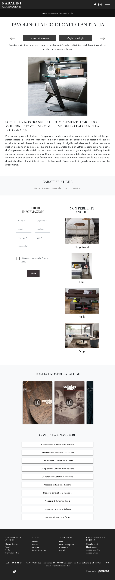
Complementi (52, 13)
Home (44, 13)
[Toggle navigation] (107, 5)
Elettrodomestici (12, 552)
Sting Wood (82, 247)
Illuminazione (91, 547)
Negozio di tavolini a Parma (57, 516)
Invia (33, 273)
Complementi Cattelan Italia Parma (57, 476)
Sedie (7, 549)
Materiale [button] (56, 188)
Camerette (63, 547)
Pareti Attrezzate (39, 550)
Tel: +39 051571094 (100, 562)
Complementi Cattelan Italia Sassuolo (58, 452)
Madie (35, 544)
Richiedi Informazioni (39, 38)
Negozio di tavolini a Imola (57, 500)
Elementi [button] (46, 188)
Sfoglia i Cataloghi (75, 38)
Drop (82, 351)
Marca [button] (37, 188)
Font (81, 282)
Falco (71, 13)
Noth (82, 316)
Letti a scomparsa (66, 544)
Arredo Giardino (93, 549)
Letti (61, 541)
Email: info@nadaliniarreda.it (58, 565)
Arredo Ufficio (92, 552)
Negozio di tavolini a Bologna (57, 508)
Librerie (35, 547)
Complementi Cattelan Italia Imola (57, 460)
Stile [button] (65, 188)
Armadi (62, 550)
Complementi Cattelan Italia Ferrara (57, 444)
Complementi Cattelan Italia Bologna (57, 468)
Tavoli (7, 547)
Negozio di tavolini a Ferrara (57, 484)
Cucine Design (11, 544)
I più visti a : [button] (75, 188)
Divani (35, 541)
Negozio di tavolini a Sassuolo (57, 492)
